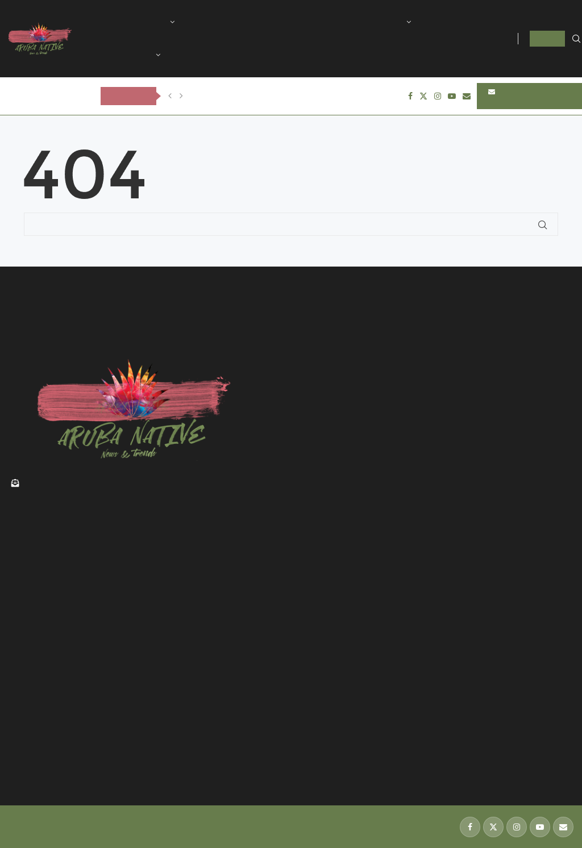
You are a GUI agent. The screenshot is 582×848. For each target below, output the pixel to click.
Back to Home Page (61, 242)
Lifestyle (386, 22)
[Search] (576, 39)
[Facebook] (410, 96)
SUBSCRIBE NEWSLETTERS (514, 96)
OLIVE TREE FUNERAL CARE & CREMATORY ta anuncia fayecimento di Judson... (333, 96)
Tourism (291, 22)
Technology (451, 22)
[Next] (181, 96)
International (127, 55)
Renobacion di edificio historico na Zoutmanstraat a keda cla (126, 703)
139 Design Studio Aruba (53, 832)
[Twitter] (423, 96)
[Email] (466, 96)
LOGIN (547, 39)
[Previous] (169, 96)
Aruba (154, 22)
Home (114, 22)
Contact (193, 55)
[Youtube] (451, 96)
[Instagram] (438, 96)
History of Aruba (225, 22)
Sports (338, 22)
